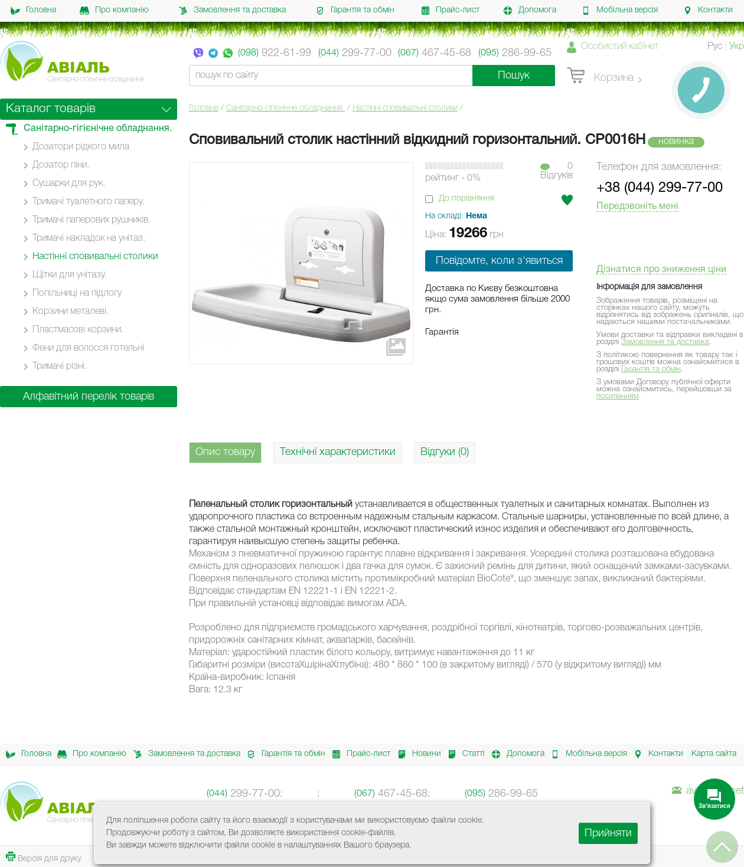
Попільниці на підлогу (77, 293)
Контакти (708, 10)
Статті (463, 754)
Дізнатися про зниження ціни (661, 270)
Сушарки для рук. (68, 183)
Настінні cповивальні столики (405, 108)
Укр (736, 46)
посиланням (617, 396)
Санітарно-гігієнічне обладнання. (285, 108)
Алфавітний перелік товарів (88, 396)
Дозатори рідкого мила (80, 147)
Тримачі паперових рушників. (91, 220)
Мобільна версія (619, 10)
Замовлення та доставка (232, 10)
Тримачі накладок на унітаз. (88, 238)
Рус (714, 46)
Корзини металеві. (70, 311)
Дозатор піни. (60, 165)
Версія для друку (43, 857)
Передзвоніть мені (637, 206)
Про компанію (114, 10)
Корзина (600, 76)
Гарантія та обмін (354, 10)
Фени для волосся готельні (88, 348)
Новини (416, 754)
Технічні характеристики (338, 452)
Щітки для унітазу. (69, 275)
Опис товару (225, 452)
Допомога (529, 10)
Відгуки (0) (444, 452)
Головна (33, 10)
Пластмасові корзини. (77, 330)
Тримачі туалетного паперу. (88, 202)
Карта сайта (713, 754)
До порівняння (466, 198)
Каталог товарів (51, 108)
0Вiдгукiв (556, 171)
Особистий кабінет (619, 46)
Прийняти (608, 833)
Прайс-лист (449, 10)
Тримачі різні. (59, 366)
